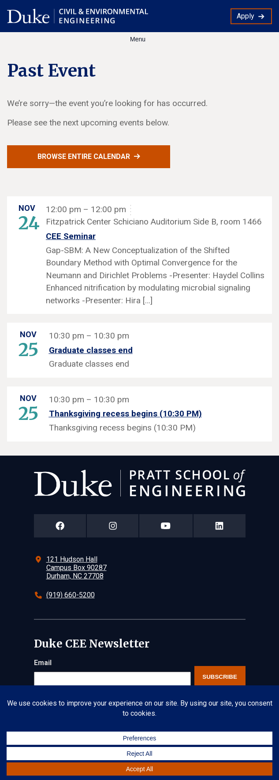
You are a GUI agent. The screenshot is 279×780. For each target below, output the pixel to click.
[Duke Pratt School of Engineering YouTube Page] (166, 525)
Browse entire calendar (83, 156)
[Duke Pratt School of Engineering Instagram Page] (112, 525)
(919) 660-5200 (70, 595)
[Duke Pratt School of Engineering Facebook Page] (60, 525)
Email (43, 663)
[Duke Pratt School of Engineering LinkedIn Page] (219, 525)
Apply (245, 16)
